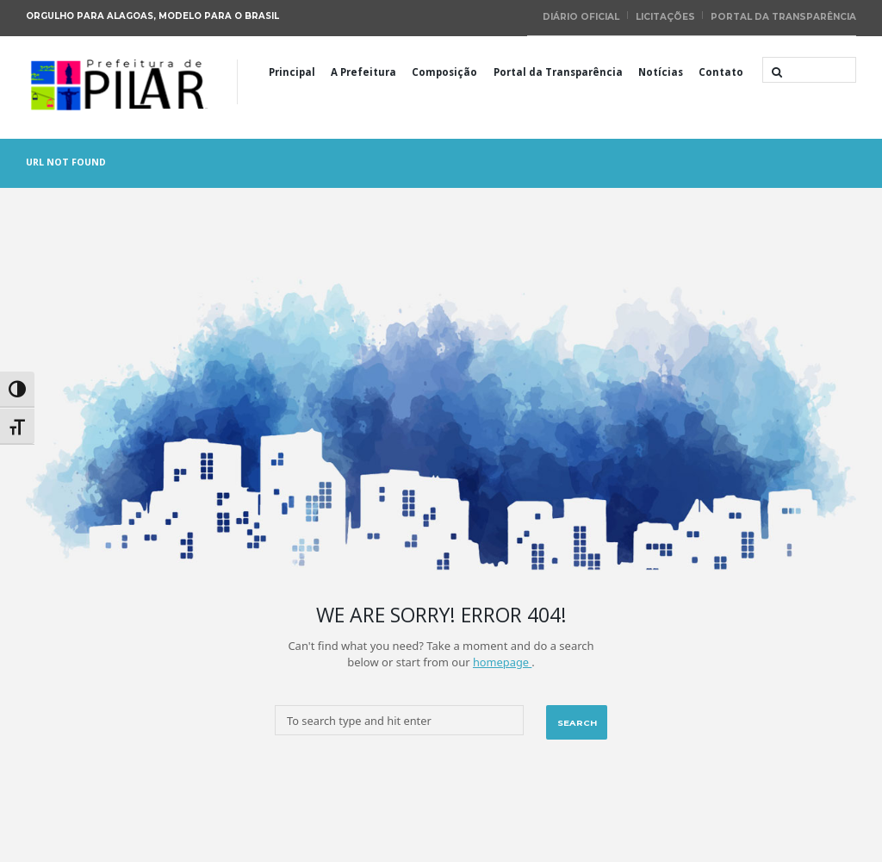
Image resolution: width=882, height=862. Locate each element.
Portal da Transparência (784, 15)
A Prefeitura (363, 70)
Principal (292, 70)
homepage (501, 660)
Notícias (660, 70)
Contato (721, 70)
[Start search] (775, 70)
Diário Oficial (585, 15)
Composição (444, 70)
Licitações (668, 15)
